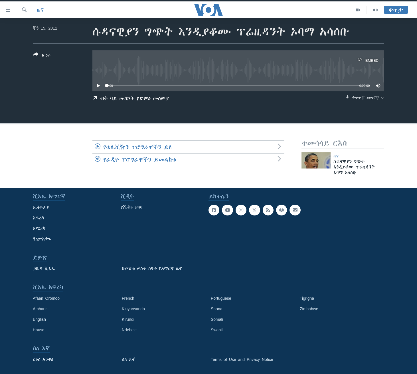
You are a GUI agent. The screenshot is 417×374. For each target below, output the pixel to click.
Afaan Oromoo (46, 298)
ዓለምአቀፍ (42, 239)
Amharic (40, 308)
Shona (216, 308)
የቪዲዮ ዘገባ (132, 207)
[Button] (42, 56)
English (39, 319)
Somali (217, 319)
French (128, 298)
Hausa (38, 329)
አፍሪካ (38, 218)
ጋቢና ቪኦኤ (44, 268)
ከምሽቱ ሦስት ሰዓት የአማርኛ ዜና (152, 268)
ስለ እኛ (128, 359)
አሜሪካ (39, 228)
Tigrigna (307, 298)
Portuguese (221, 298)
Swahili (217, 329)
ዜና (40, 10)
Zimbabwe (309, 308)
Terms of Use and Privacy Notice (242, 359)
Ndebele (129, 329)
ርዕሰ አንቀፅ (43, 359)
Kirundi (128, 319)
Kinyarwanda (133, 308)
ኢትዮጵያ (41, 207)
